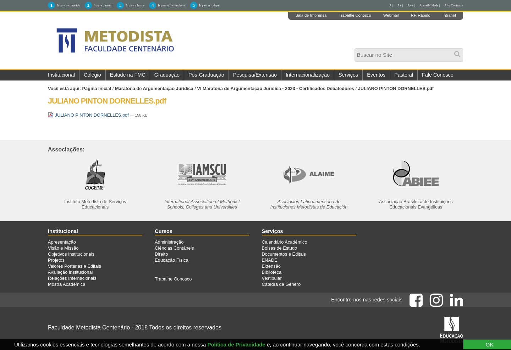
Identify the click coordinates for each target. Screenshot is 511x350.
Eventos (376, 75)
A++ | (411, 5)
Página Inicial (96, 88)
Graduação (167, 75)
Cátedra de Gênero (281, 284)
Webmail (391, 15)
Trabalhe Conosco (355, 15)
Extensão (271, 266)
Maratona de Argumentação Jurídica (154, 88)
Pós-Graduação (206, 75)
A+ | (400, 5)
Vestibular (272, 278)
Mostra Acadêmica (66, 284)
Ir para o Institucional (172, 5)
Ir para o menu (103, 5)
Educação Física (171, 260)
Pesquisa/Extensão (255, 75)
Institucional (61, 75)
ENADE (270, 260)
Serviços (348, 75)
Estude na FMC (127, 75)
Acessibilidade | (429, 5)
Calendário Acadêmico (284, 242)
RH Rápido (420, 15)
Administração (169, 242)
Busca (356, 50)
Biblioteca (272, 272)
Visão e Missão (63, 248)
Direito (161, 254)
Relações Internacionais (72, 278)
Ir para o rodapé (209, 5)
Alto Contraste (453, 5)
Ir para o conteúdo (68, 5)
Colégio (92, 75)
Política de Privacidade (236, 344)
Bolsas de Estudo (279, 248)
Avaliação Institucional (70, 272)
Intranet (449, 15)
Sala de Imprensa (310, 15)
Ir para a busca (135, 5)
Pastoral (403, 75)
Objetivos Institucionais (71, 254)
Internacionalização (308, 75)
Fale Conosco (438, 75)
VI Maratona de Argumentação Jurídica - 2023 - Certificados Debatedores (275, 88)
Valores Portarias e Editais (74, 266)
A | (391, 5)
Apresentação (62, 242)
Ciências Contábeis (174, 248)
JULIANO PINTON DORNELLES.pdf (89, 115)
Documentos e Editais (284, 254)
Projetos (56, 260)
